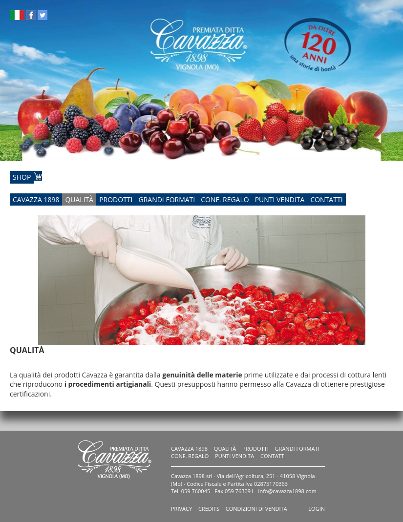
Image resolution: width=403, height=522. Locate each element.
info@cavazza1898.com (287, 491)
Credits (208, 508)
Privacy (181, 508)
